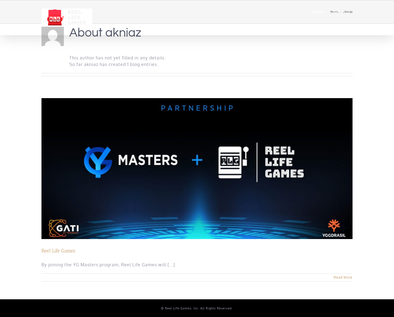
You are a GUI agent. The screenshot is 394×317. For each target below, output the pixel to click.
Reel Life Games (58, 251)
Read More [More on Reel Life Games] (343, 277)
